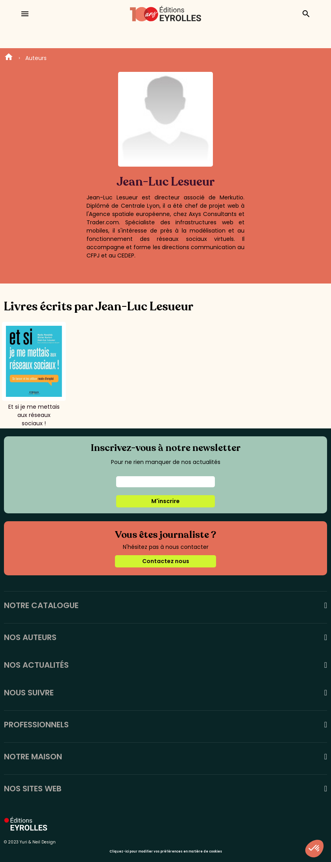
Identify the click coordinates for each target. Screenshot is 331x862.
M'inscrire (165, 501)
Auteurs (36, 58)
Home (8, 58)
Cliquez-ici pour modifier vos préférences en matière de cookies (165, 851)
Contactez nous (165, 561)
